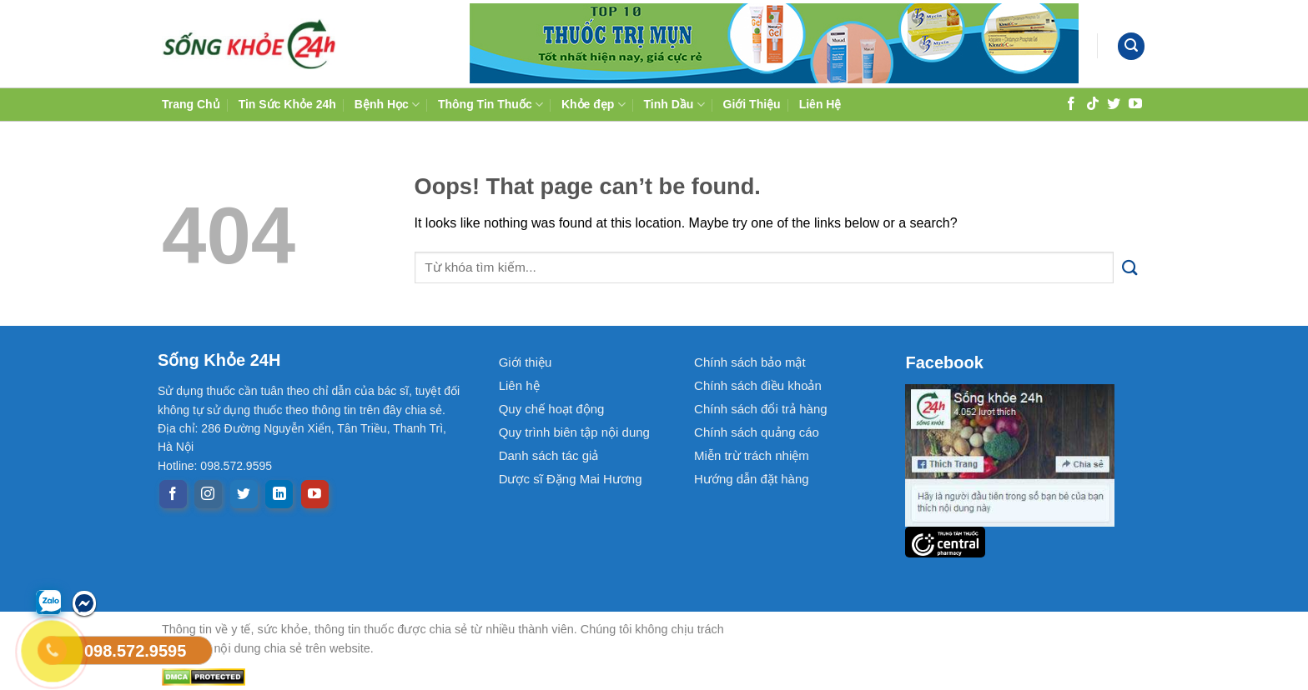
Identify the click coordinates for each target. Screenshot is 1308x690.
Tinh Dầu (674, 104)
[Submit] (1130, 268)
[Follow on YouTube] (1135, 103)
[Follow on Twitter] (1113, 103)
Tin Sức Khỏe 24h (287, 104)
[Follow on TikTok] (1092, 103)
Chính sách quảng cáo (756, 432)
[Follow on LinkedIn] (279, 494)
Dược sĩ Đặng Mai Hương (570, 479)
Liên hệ (519, 385)
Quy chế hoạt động (552, 409)
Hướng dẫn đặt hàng (751, 479)
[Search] (1131, 46)
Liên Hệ (820, 104)
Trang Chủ (191, 104)
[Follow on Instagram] (208, 494)
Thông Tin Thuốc (490, 104)
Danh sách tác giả (549, 455)
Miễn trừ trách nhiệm (751, 455)
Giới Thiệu (752, 104)
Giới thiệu (525, 362)
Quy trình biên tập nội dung (574, 432)
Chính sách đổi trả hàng (761, 409)
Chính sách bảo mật (750, 362)
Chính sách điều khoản (758, 385)
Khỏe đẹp (593, 104)
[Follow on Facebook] (1071, 103)
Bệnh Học (387, 104)
